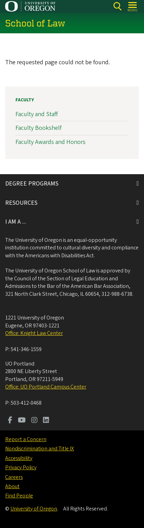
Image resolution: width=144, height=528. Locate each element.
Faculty (24, 100)
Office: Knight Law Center (34, 333)
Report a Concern (25, 439)
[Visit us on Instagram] (34, 421)
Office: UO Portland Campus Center (45, 387)
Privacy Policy (20, 467)
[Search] (117, 6)
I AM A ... (15, 221)
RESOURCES (21, 203)
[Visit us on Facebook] (10, 421)
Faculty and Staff (36, 114)
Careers (14, 477)
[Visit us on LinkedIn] (46, 421)
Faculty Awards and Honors (50, 141)
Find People (19, 495)
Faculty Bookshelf (38, 128)
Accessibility (18, 458)
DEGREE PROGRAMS (31, 183)
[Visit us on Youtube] (22, 421)
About (12, 486)
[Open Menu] (133, 6)
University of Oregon (33, 509)
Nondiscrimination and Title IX (39, 448)
